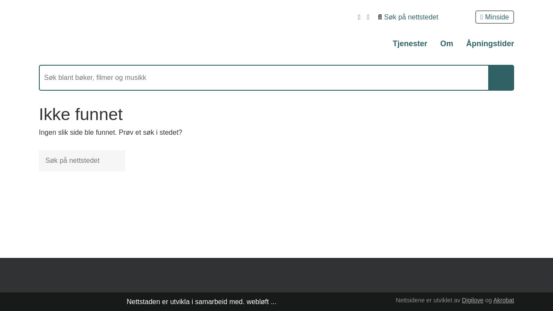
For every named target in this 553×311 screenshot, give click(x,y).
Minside (494, 17)
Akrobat (503, 300)
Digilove (472, 300)
